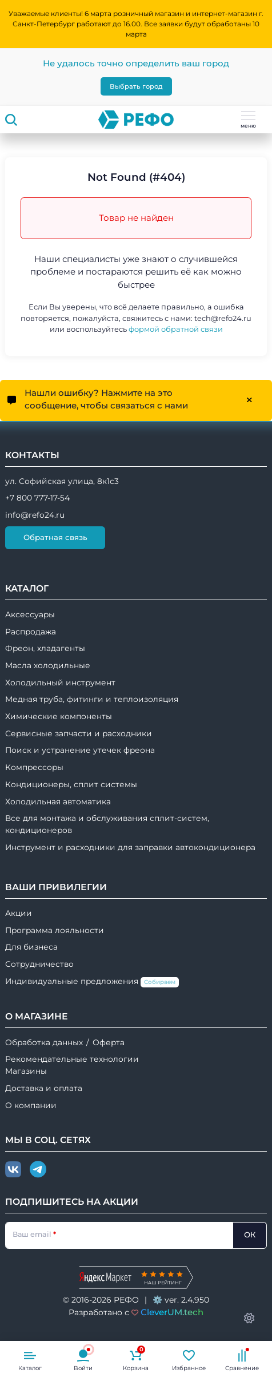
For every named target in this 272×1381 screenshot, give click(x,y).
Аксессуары (30, 614)
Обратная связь (55, 537)
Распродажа (30, 631)
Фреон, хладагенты (45, 648)
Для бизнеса (31, 946)
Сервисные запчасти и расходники (78, 733)
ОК (249, 1234)
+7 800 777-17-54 (37, 497)
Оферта (109, 1042)
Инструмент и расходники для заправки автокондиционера (130, 847)
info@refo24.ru (35, 514)
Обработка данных (44, 1042)
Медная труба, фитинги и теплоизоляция (91, 699)
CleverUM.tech (172, 1312)
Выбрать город (136, 86)
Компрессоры (34, 767)
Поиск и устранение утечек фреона (80, 750)
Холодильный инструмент (60, 682)
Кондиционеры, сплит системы (71, 784)
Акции (18, 913)
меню (248, 120)
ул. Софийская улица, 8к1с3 (62, 481)
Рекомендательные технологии (72, 1058)
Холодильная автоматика (58, 801)
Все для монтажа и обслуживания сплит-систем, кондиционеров (107, 824)
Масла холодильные (47, 665)
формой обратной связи (176, 329)
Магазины (26, 1071)
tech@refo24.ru (222, 318)
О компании (31, 1105)
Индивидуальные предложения (92, 982)
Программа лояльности (54, 930)
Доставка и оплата (43, 1088)
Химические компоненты (58, 716)
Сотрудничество (39, 964)
